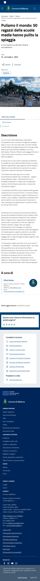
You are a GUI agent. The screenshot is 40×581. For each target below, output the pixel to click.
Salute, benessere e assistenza (13, 457)
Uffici (4, 418)
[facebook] (4, 563)
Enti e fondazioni (8, 421)
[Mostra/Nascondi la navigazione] (2, 8)
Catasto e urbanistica (10, 444)
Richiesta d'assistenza (10, 539)
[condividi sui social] (6, 64)
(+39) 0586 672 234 (15, 288)
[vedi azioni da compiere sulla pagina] (16, 64)
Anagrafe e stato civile (10, 441)
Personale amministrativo (11, 428)
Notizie (17, 16)
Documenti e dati (8, 431)
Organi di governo (8, 412)
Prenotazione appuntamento (12, 533)
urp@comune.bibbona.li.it (15, 523)
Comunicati (6, 470)
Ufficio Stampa (9, 280)
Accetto (33, 577)
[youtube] (12, 563)
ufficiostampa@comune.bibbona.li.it (14, 291)
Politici (5, 424)
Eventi (5, 488)
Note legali (6, 549)
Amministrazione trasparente (12, 542)
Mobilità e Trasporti (9, 454)
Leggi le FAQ (7, 530)
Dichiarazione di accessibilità (12, 552)
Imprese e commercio (10, 451)
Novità (11, 16)
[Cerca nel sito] (34, 8)
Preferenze (22, 577)
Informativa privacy (9, 546)
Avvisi (5, 473)
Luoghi (5, 484)
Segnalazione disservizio (11, 536)
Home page (4, 16)
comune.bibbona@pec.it (14, 525)
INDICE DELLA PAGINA (20, 117)
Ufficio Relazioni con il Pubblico (13, 516)
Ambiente (6, 438)
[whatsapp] (16, 563)
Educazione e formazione (11, 447)
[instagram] (8, 563)
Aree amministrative (9, 415)
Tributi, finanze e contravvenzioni (13, 460)
